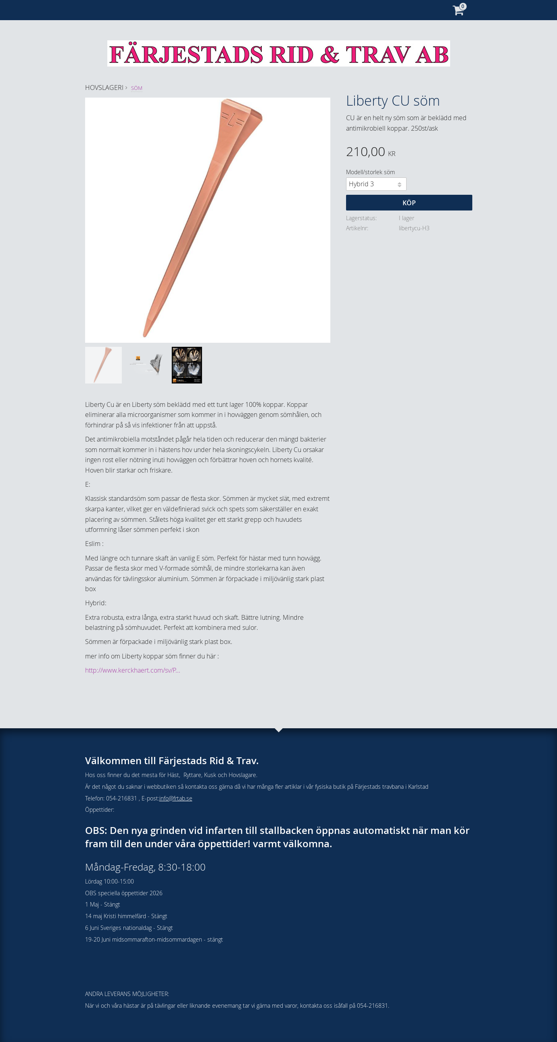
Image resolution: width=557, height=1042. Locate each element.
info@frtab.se (175, 798)
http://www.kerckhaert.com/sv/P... (132, 670)
